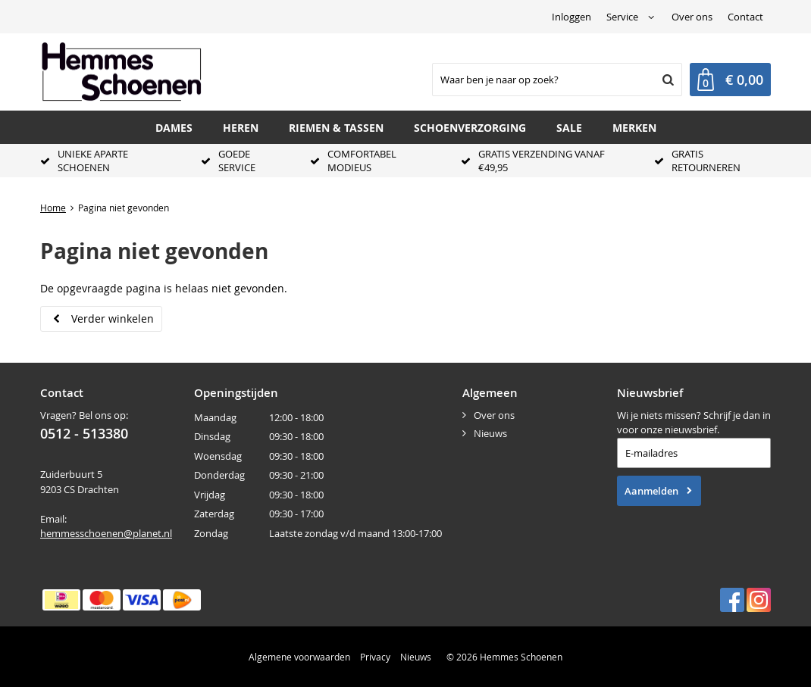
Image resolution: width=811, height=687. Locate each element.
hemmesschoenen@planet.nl (106, 533)
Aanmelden (651, 491)
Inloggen (571, 16)
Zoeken (666, 79)
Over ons (692, 16)
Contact (745, 16)
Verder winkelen (112, 318)
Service (622, 16)
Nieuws (490, 433)
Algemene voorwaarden (299, 657)
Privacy (375, 657)
